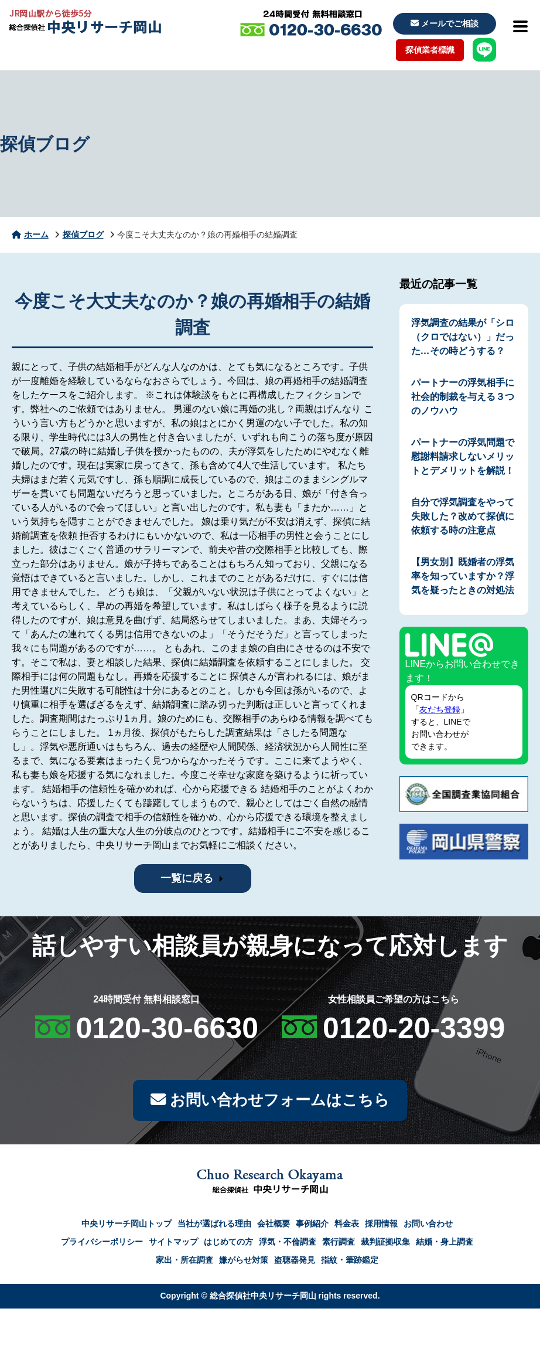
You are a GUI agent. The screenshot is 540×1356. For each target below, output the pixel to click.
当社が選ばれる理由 (214, 1226)
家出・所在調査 (184, 1262)
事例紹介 (312, 1226)
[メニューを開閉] (519, 26)
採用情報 (381, 1226)
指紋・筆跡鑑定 (349, 1262)
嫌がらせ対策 (243, 1262)
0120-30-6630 (167, 1028)
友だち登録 (439, 709)
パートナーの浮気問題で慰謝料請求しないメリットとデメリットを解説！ (462, 456)
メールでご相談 (445, 23)
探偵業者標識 (429, 50)
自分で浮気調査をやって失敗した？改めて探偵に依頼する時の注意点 (462, 516)
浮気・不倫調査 (287, 1244)
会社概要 (273, 1226)
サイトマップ (173, 1244)
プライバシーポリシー (102, 1244)
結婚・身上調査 (444, 1244)
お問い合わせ (428, 1226)
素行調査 (338, 1244)
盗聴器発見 (294, 1262)
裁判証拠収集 (385, 1244)
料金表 (346, 1226)
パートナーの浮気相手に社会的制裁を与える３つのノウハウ (462, 397)
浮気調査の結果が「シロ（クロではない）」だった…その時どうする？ (462, 337)
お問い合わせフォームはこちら (269, 1102)
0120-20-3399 (414, 1028)
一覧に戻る (186, 878)
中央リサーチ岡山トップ (126, 1226)
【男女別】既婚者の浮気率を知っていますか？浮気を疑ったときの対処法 (462, 576)
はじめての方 (228, 1244)
